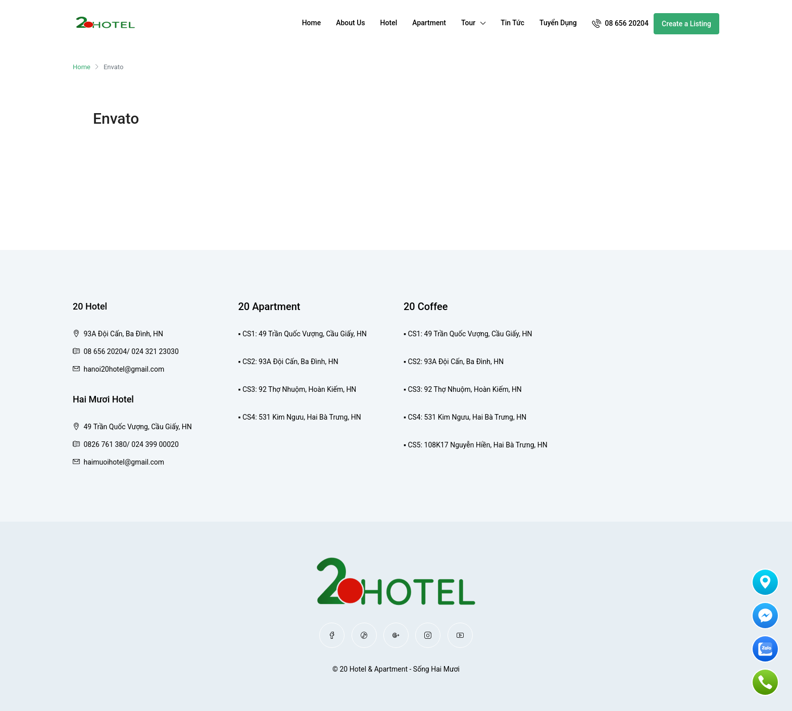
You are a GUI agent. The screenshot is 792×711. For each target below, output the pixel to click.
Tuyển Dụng (558, 23)
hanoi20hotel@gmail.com (123, 369)
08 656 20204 (620, 23)
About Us (350, 23)
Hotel (389, 23)
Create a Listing (686, 24)
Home (311, 23)
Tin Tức (512, 23)
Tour (468, 23)
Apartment (429, 23)
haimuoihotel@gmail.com (123, 462)
